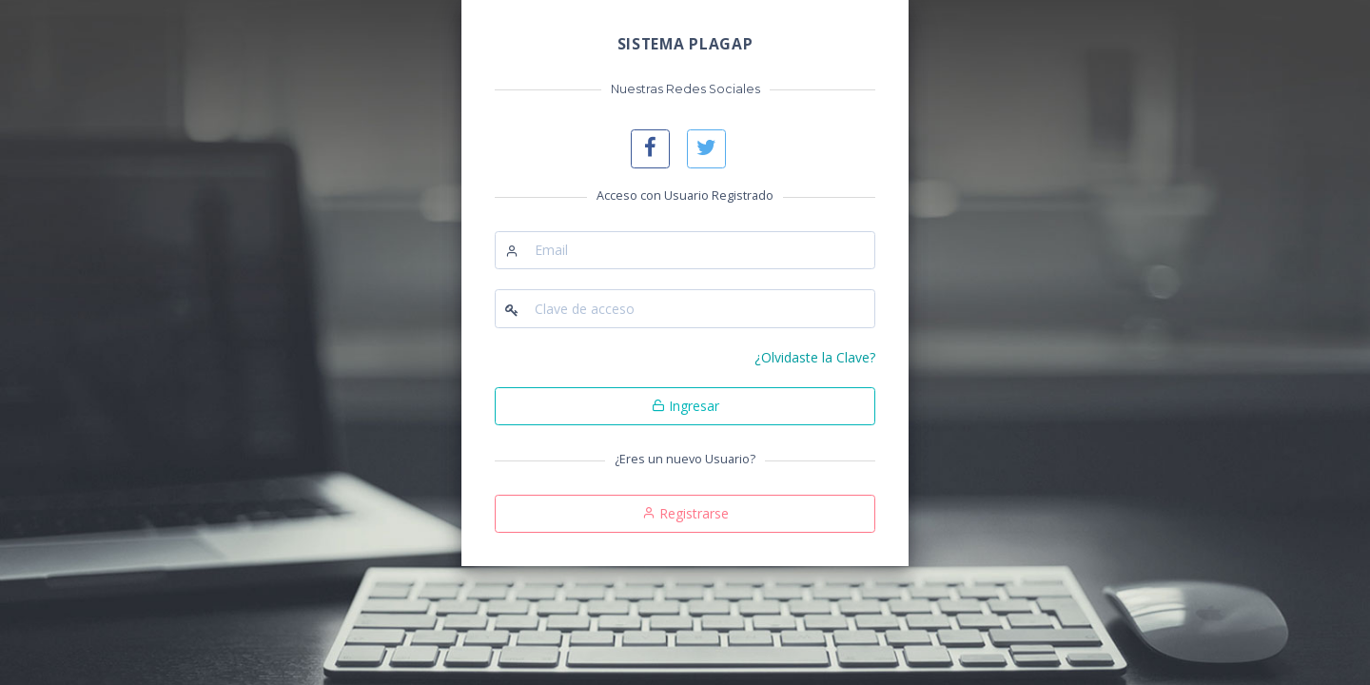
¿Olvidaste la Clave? (814, 357)
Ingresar (685, 406)
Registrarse (685, 513)
